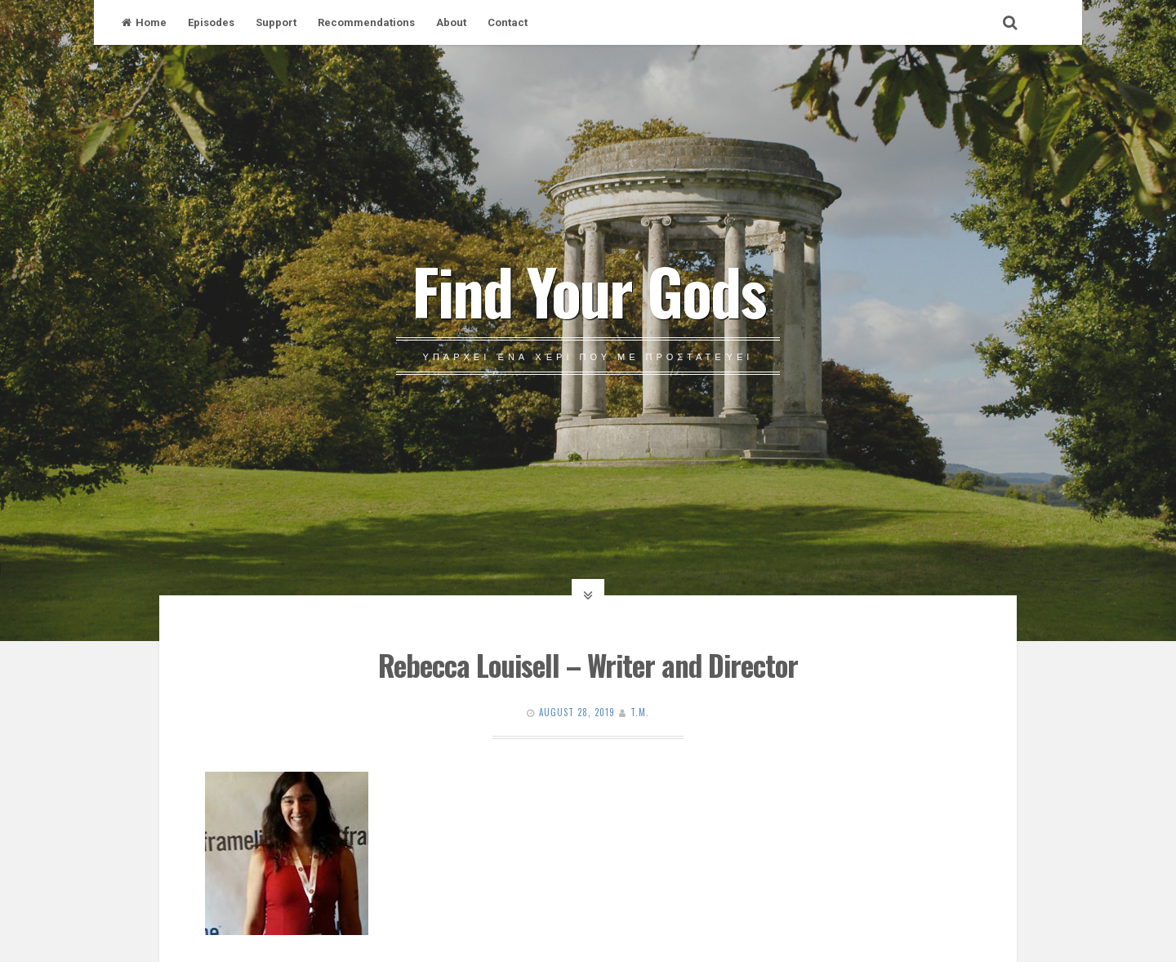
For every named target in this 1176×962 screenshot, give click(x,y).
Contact (508, 22)
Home (144, 22)
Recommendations (366, 22)
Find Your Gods (588, 289)
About (451, 22)
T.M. (639, 712)
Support (276, 22)
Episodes (211, 22)
